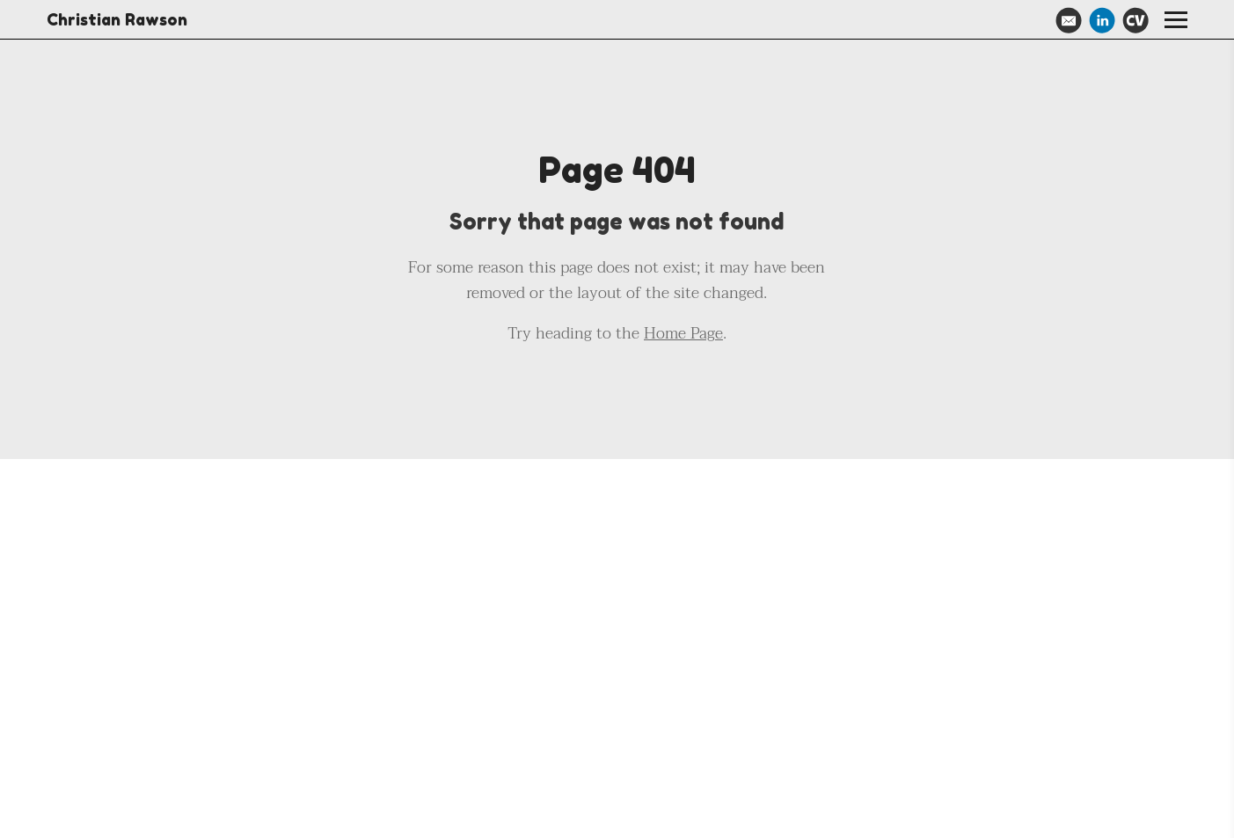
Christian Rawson (117, 19)
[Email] (1068, 20)
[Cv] (1135, 20)
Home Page (683, 333)
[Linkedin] (1102, 20)
